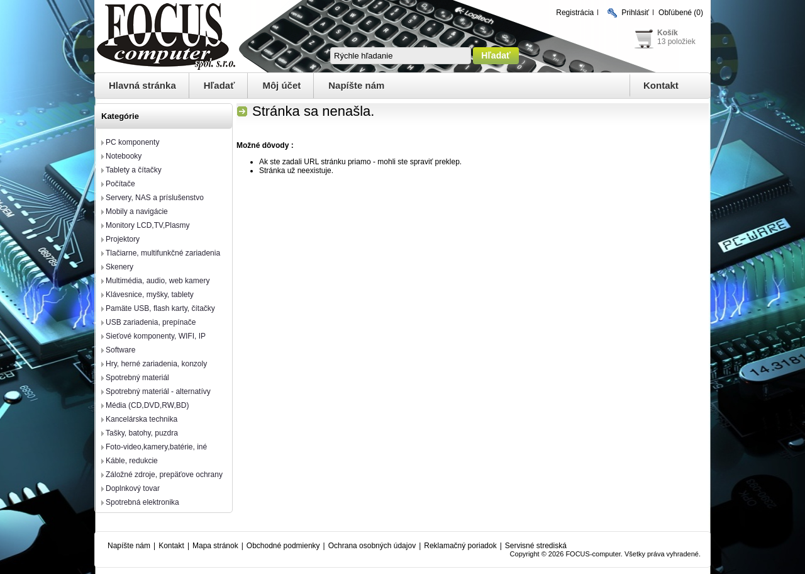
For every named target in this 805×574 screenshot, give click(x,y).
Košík (667, 32)
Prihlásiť (635, 12)
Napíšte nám (356, 85)
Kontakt (661, 85)
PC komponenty (132, 142)
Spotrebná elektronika (142, 502)
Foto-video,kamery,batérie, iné (156, 446)
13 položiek (676, 41)
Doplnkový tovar (133, 488)
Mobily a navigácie (137, 211)
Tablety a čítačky (134, 170)
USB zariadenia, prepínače (151, 322)
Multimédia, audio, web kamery (157, 280)
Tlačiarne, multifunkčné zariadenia (163, 253)
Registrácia (575, 12)
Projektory (123, 239)
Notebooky (124, 156)
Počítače (120, 183)
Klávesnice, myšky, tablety (150, 294)
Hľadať (219, 85)
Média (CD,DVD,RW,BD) (147, 405)
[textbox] (400, 55)
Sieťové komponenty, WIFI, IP (156, 336)
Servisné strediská (536, 545)
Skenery (119, 266)
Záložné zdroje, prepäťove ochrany (164, 474)
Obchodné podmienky (283, 545)
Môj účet (281, 85)
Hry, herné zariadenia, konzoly (156, 363)
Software (120, 350)
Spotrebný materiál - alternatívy (158, 391)
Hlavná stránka (142, 85)
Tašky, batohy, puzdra (142, 433)
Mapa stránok (215, 545)
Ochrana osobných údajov (372, 545)
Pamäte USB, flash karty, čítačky (160, 308)
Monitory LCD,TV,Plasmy (148, 225)
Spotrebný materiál (137, 377)
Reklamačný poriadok (460, 545)
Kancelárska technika (141, 419)
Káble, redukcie (132, 460)
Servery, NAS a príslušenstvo (155, 197)
